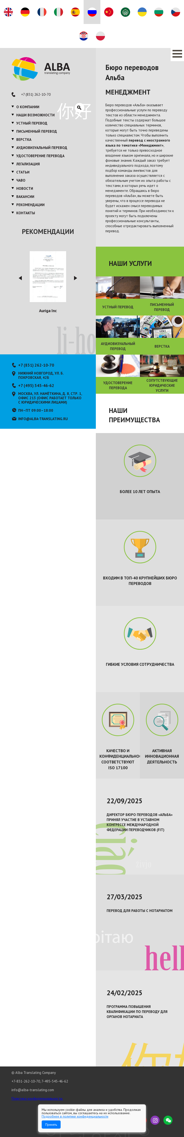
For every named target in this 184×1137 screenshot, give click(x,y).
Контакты (25, 213)
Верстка (23, 139)
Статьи (22, 172)
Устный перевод (31, 123)
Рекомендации (30, 204)
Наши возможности (35, 115)
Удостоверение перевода (40, 156)
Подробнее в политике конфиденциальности (75, 1116)
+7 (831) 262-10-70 (36, 94)
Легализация (28, 164)
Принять (51, 1124)
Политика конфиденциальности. (37, 1098)
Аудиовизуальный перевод (41, 147)
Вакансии (25, 196)
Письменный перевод (36, 131)
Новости (24, 188)
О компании (27, 107)
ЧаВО (20, 180)
